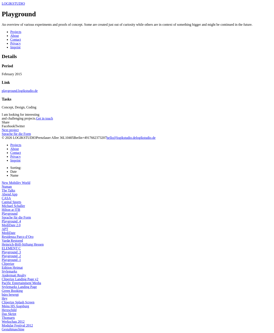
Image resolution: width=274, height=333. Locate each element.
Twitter (20, 126)
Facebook (8, 126)
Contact (15, 39)
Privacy (15, 43)
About (14, 36)
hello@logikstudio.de (121, 138)
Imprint (15, 47)
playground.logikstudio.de (20, 91)
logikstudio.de (145, 138)
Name (14, 175)
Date (13, 171)
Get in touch (44, 118)
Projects (15, 32)
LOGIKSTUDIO (13, 3)
